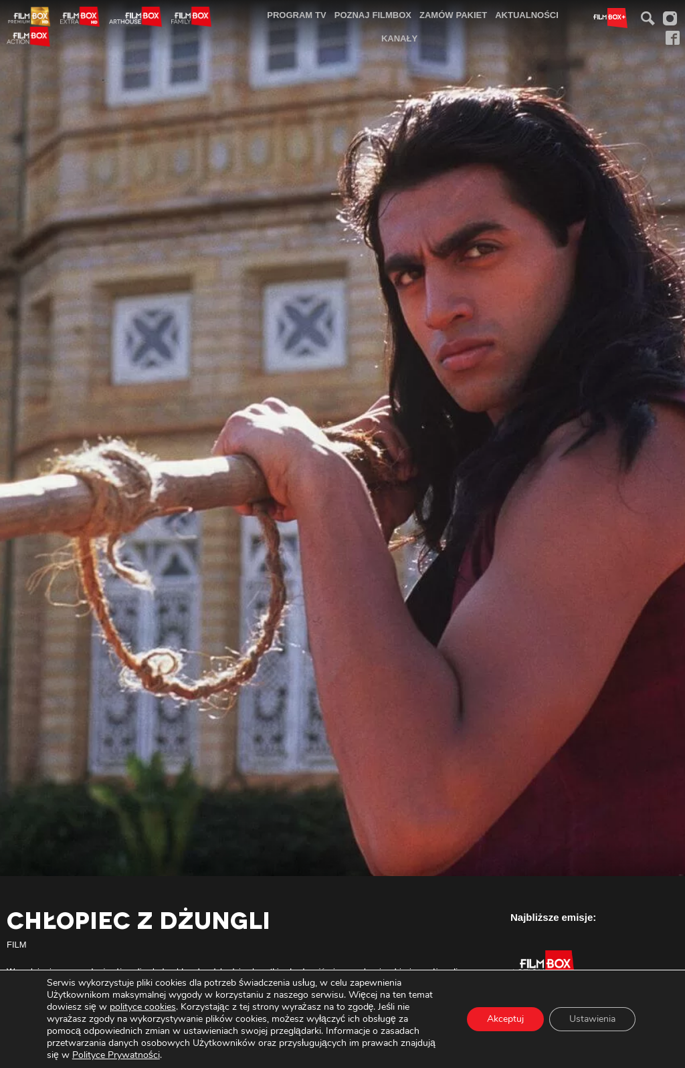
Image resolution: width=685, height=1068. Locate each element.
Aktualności (527, 14)
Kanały (399, 38)
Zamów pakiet (453, 14)
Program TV (296, 14)
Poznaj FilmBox (372, 14)
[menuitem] (296, 15)
